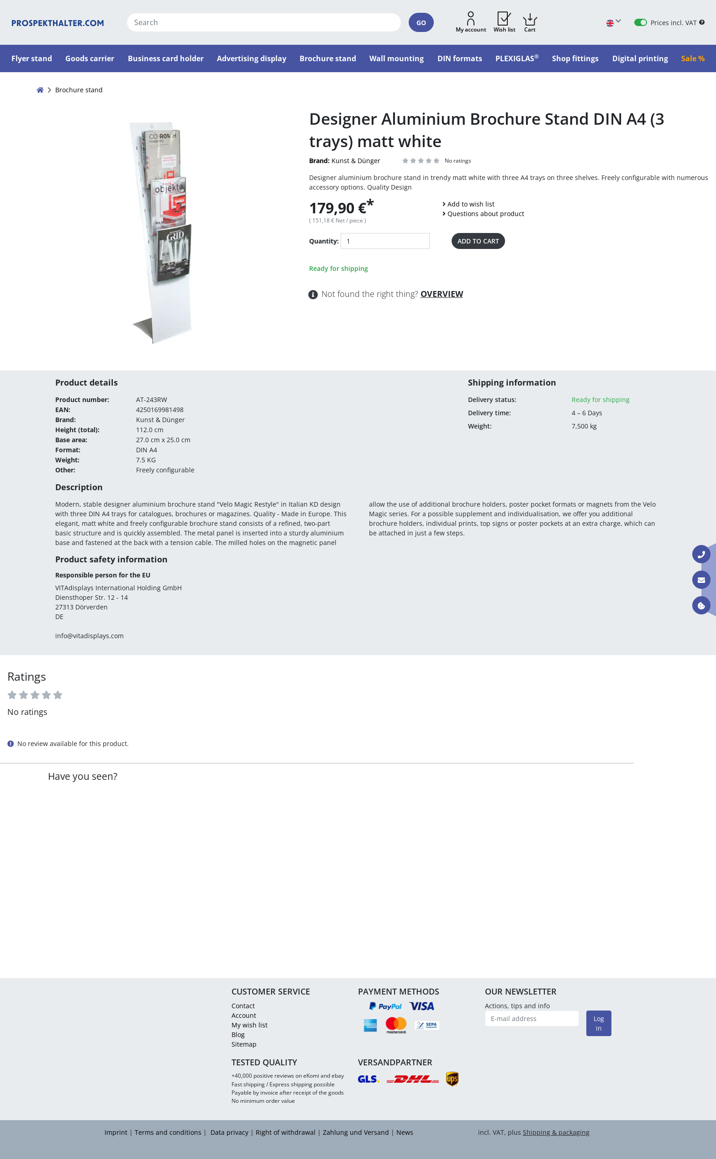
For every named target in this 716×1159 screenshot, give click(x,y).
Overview (442, 293)
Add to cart (478, 241)
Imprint (116, 1132)
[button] (471, 22)
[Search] (263, 22)
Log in (599, 1023)
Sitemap (244, 1044)
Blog (238, 1034)
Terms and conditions (168, 1132)
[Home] (58, 22)
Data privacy (228, 1132)
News (404, 1132)
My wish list (250, 1025)
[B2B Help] (702, 22)
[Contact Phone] (701, 554)
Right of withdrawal (286, 1132)
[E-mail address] (532, 1019)
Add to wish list (471, 204)
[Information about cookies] (701, 605)
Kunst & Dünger (344, 160)
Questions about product (486, 213)
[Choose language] (613, 23)
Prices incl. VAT (674, 22)
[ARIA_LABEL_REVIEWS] (421, 160)
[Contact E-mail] (701, 580)
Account (244, 1015)
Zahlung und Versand (356, 1132)
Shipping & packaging (556, 1132)
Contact (243, 1005)
